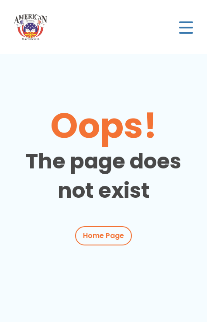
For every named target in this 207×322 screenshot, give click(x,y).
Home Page (103, 236)
